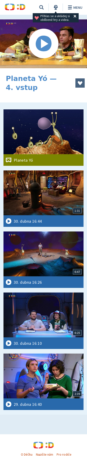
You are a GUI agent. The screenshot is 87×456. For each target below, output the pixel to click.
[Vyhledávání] (41, 7)
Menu (74, 7)
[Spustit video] (43, 43)
